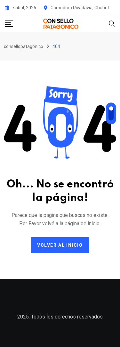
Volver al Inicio (60, 245)
